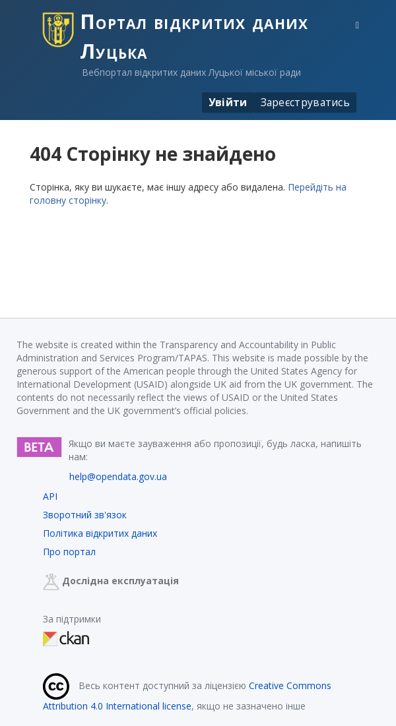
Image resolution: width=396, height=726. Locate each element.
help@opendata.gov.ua (118, 476)
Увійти (228, 102)
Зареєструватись (305, 102)
